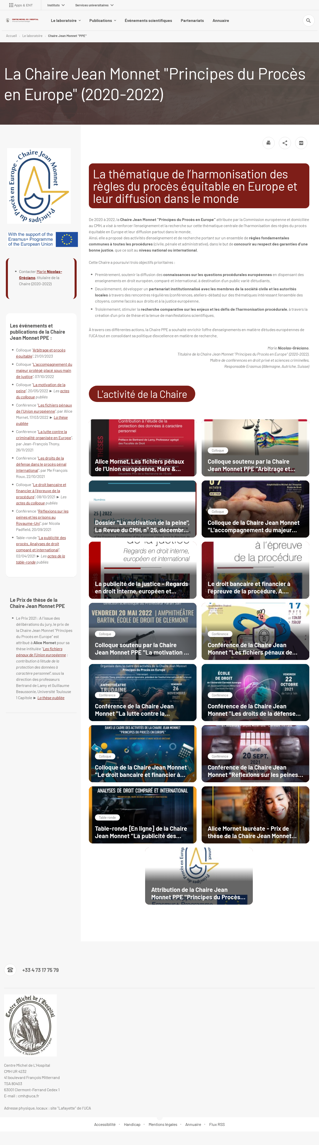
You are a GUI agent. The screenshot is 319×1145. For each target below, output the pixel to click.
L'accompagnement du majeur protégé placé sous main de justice (44, 370)
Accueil (11, 36)
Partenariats (192, 20)
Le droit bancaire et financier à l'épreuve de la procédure (41, 490)
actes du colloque (30, 502)
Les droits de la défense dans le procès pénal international (41, 464)
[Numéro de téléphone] (31, 970)
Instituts (56, 5)
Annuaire (221, 20)
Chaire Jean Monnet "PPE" (67, 36)
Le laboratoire (66, 20)
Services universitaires (94, 5)
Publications (102, 20)
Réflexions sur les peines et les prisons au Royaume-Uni (42, 517)
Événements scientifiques (148, 20)
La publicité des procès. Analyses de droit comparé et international (41, 543)
